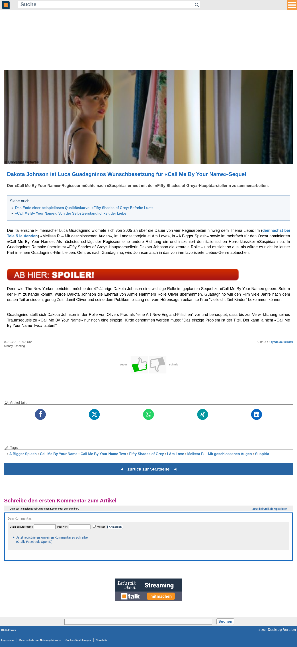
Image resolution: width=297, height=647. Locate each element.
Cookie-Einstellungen (78, 640)
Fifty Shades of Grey (146, 454)
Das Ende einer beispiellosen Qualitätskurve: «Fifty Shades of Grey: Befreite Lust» (84, 208)
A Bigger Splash (23, 454)
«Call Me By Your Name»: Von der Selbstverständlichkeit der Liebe (70, 213)
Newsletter (102, 640)
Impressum (7, 640)
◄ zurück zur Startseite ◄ (148, 469)
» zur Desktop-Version (277, 630)
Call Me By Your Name (58, 454)
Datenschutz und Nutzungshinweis (40, 640)
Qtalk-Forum (8, 630)
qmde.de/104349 (282, 342)
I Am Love (175, 454)
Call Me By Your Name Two (103, 454)
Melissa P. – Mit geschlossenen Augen (219, 454)
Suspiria (262, 454)
